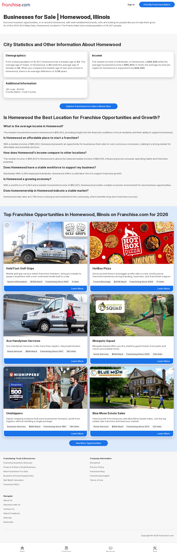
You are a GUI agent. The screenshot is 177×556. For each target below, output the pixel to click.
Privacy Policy (97, 467)
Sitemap (7, 517)
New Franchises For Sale (15, 471)
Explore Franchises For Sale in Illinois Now (88, 106)
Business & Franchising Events (18, 476)
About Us (7, 500)
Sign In (131, 4)
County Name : (14, 91)
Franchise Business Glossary (17, 463)
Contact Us (8, 509)
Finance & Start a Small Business (19, 467)
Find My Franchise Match (157, 4)
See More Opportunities (88, 443)
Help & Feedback (11, 513)
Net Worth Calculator (13, 480)
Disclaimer (95, 463)
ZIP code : (11, 89)
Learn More (77, 288)
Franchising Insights (100, 476)
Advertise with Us (11, 505)
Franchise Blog (97, 471)
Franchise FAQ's (11, 484)
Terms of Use (96, 480)
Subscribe (8, 522)
